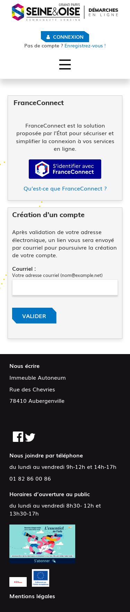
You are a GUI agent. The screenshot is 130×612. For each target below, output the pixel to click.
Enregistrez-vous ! (65, 45)
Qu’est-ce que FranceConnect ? (65, 188)
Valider (34, 316)
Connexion (68, 36)
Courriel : (24, 268)
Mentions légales (32, 596)
